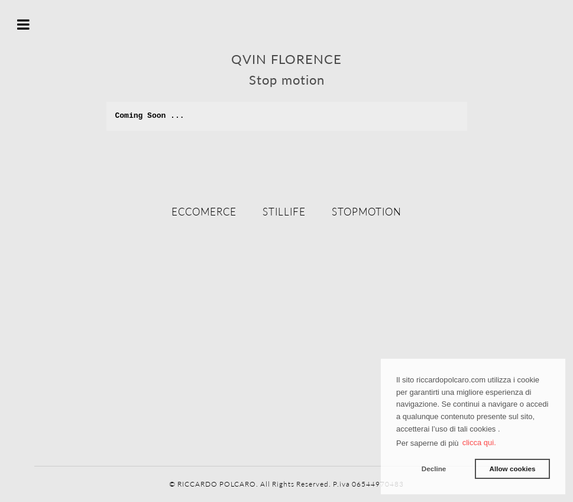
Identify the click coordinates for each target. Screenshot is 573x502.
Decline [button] (434, 468)
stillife (284, 211)
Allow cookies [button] (512, 468)
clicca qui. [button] (479, 442)
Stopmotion (367, 211)
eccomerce (204, 211)
